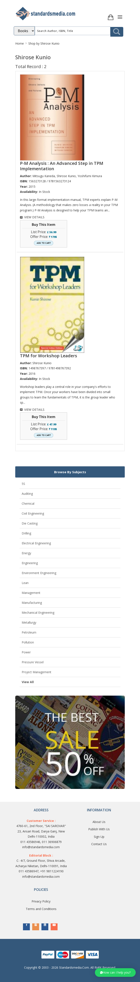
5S (23, 484)
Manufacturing (32, 603)
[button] (115, 972)
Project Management (36, 672)
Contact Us (99, 844)
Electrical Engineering (36, 543)
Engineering (30, 563)
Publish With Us (99, 829)
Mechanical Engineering (38, 612)
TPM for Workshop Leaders (48, 355)
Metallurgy (29, 622)
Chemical (28, 503)
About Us (99, 822)
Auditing (27, 494)
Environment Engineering (39, 573)
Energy (26, 553)
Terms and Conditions (41, 909)
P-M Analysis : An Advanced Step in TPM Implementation (61, 166)
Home (19, 43)
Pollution (28, 642)
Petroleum (29, 632)
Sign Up (99, 837)
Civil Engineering (33, 513)
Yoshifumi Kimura (90, 176)
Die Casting (30, 523)
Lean (25, 583)
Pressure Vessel (33, 662)
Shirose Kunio (66, 176)
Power (26, 652)
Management (31, 593)
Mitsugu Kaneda (43, 176)
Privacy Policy (41, 901)
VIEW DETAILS (34, 217)
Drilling (26, 533)
